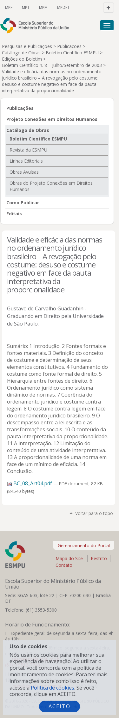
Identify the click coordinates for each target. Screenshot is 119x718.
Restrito (99, 558)
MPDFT (63, 7)
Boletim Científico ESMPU (72, 53)
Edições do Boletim (22, 59)
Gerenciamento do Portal (84, 545)
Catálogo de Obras (21, 53)
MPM (43, 7)
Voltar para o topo (94, 513)
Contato (64, 566)
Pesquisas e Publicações (27, 46)
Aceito (59, 706)
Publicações (69, 46)
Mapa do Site (69, 558)
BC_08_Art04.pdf (30, 483)
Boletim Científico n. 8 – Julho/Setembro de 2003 (52, 65)
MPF (8, 7)
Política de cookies (52, 687)
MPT (26, 7)
